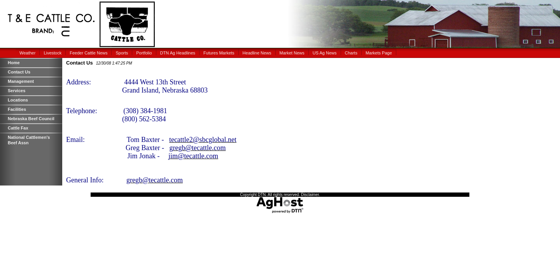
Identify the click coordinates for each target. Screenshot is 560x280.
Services (16, 90)
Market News (292, 53)
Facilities (17, 109)
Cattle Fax (18, 128)
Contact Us (19, 72)
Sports (122, 53)
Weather (27, 53)
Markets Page (379, 53)
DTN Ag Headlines (178, 53)
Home (14, 62)
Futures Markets (218, 53)
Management (21, 81)
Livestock (52, 53)
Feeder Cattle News (88, 53)
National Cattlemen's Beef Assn (29, 140)
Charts (351, 53)
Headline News (257, 53)
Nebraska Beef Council (31, 118)
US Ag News (325, 53)
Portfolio (144, 53)
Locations (18, 100)
